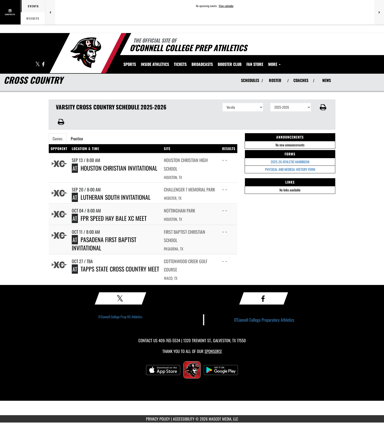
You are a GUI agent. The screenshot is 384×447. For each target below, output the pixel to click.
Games (57, 138)
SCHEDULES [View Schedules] (250, 80)
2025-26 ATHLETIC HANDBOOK (290, 161)
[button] (323, 107)
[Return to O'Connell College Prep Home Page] (85, 53)
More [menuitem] (274, 64)
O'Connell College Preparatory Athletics (264, 320)
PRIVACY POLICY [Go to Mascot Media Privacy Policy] (158, 419)
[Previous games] (50, 12)
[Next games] (379, 12)
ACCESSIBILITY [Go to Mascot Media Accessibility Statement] (183, 419)
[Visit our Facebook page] (43, 64)
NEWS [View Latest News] (326, 80)
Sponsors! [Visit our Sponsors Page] (213, 351)
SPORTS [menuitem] (129, 64)
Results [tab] (32, 18)
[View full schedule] (10, 12)
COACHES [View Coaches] (300, 80)
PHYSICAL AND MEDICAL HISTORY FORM (290, 169)
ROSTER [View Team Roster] (275, 80)
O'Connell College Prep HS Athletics (120, 316)
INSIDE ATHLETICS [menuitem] (155, 64)
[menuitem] (180, 64)
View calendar (226, 6)
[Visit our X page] (38, 64)
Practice (77, 138)
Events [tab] (33, 6)
